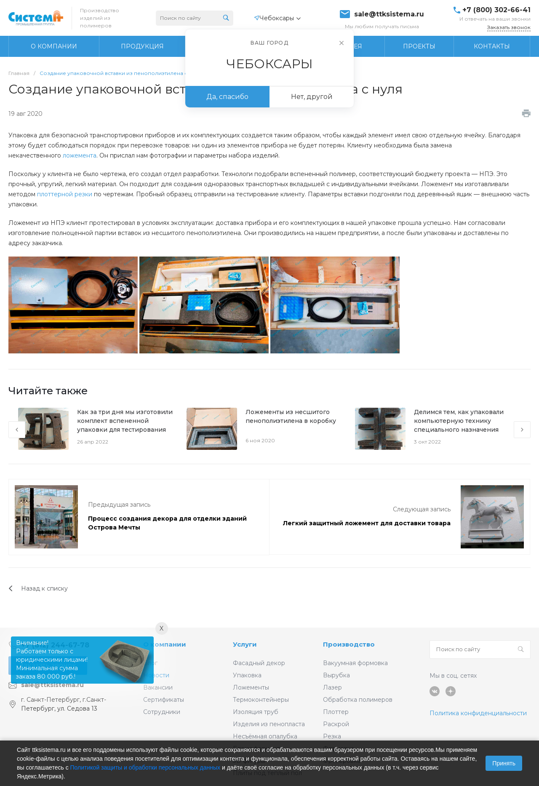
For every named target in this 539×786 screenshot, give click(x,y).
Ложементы (251, 687)
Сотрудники (161, 712)
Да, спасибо (227, 97)
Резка (332, 736)
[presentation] (16, 429)
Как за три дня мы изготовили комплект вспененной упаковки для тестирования (125, 420)
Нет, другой (312, 97)
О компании (164, 644)
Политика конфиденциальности (478, 713)
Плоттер (336, 712)
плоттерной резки (64, 194)
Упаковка (247, 675)
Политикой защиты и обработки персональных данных (145, 767)
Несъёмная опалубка (265, 736)
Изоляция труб (255, 712)
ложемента (79, 155)
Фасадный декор (259, 663)
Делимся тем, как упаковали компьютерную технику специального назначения (459, 420)
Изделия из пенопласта (269, 724)
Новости (156, 675)
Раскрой (336, 724)
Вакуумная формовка (355, 663)
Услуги (245, 644)
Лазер (332, 687)
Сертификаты (163, 699)
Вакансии (158, 687)
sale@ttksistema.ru (389, 14)
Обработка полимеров (357, 699)
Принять (503, 763)
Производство (349, 644)
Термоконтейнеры (261, 699)
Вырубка (336, 675)
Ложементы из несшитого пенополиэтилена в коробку (290, 416)
